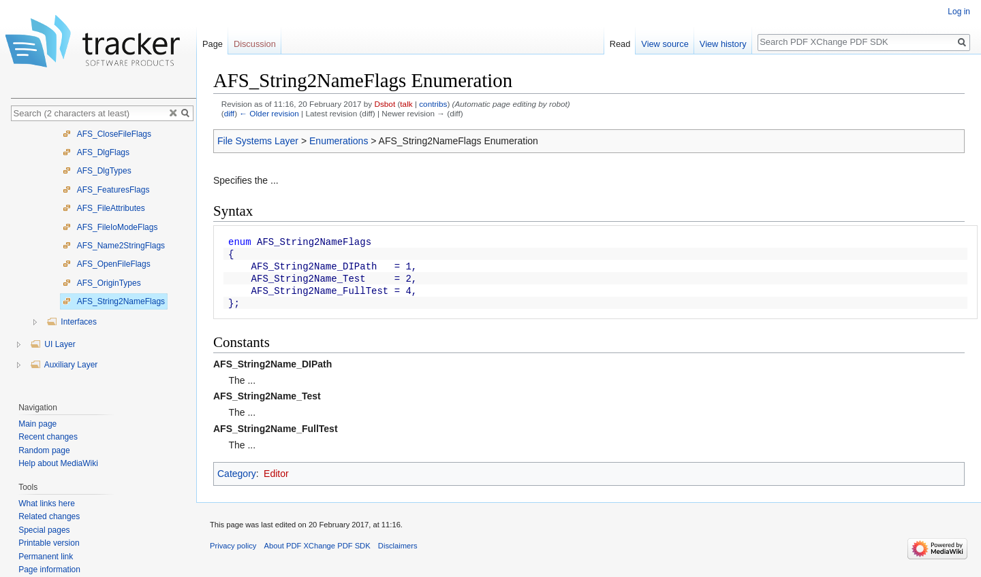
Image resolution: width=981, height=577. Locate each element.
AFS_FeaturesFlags (106, 190)
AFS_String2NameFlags (114, 301)
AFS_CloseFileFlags (107, 134)
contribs (433, 103)
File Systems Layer (257, 140)
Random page (43, 450)
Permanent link (45, 556)
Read (620, 44)
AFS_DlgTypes (97, 171)
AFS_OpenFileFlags (107, 264)
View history (723, 44)
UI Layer (53, 344)
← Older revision (269, 113)
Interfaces (71, 322)
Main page (37, 424)
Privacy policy (233, 546)
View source (664, 44)
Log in (959, 11)
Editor (276, 473)
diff (229, 113)
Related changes (49, 516)
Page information (49, 569)
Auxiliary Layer (63, 365)
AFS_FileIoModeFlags (110, 227)
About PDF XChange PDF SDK (317, 546)
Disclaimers (398, 546)
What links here (46, 503)
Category (236, 473)
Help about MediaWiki (58, 463)
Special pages (43, 530)
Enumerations (338, 140)
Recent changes (48, 437)
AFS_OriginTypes (102, 283)
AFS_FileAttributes (104, 208)
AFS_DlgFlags (96, 152)
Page (212, 44)
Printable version (48, 543)
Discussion (255, 44)
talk (406, 103)
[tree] (103, 258)
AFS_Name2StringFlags (114, 245)
